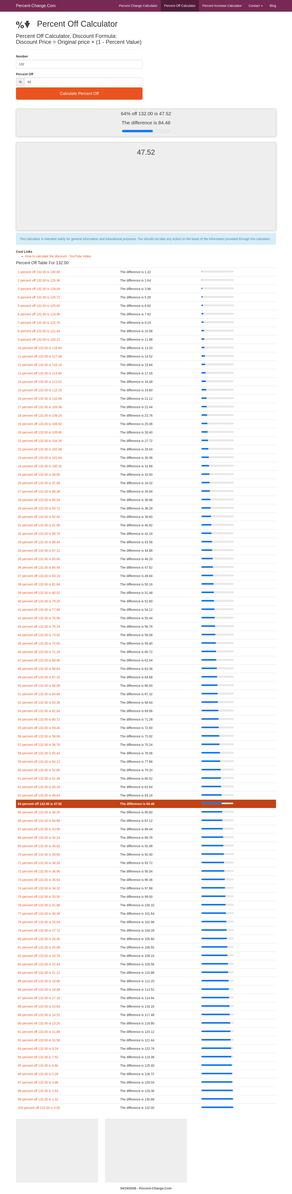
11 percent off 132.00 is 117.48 (40, 356)
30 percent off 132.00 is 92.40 (39, 517)
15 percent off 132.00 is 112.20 (40, 390)
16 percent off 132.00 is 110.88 (40, 398)
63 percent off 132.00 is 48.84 (39, 795)
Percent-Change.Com (36, 5)
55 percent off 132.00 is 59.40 (39, 728)
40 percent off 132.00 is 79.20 (39, 601)
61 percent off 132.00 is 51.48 (39, 778)
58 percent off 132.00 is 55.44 (39, 753)
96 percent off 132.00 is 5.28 (38, 1074)
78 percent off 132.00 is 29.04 (39, 922)
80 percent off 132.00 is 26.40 (39, 939)
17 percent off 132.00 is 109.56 (40, 407)
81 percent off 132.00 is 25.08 (39, 947)
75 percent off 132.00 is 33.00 (39, 897)
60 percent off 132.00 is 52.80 (39, 770)
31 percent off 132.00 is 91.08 (39, 525)
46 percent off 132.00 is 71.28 (39, 652)
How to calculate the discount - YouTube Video (58, 256)
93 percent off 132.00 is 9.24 (38, 1048)
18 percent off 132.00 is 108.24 (40, 415)
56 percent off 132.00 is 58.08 (39, 736)
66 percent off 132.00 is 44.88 (39, 821)
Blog (273, 6)
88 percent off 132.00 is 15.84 (39, 1006)
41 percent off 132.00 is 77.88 (39, 609)
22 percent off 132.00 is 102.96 (40, 449)
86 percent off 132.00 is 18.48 (39, 989)
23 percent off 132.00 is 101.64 (40, 458)
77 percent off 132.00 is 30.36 (39, 913)
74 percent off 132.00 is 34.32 (39, 888)
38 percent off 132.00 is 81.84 (39, 584)
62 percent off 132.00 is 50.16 (39, 787)
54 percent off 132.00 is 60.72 (39, 719)
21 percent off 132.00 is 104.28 (40, 441)
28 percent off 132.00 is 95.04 (39, 500)
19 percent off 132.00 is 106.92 (40, 424)
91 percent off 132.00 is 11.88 (39, 1032)
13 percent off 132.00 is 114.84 (40, 373)
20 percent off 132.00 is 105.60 (40, 432)
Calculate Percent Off (79, 93)
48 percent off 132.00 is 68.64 (39, 669)
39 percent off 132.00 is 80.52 (39, 593)
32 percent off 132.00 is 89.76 (39, 534)
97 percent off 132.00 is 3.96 (38, 1082)
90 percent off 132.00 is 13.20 (39, 1023)
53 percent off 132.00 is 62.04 (39, 711)
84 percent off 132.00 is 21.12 (39, 973)
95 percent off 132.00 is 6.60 (38, 1065)
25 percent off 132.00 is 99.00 (39, 474)
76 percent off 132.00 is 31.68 (39, 905)
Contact (256, 6)
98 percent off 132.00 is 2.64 (38, 1091)
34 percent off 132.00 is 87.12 (39, 550)
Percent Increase (222, 6)
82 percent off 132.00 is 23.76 (39, 956)
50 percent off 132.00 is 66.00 (39, 685)
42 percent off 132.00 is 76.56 (39, 618)
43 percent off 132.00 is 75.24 (39, 626)
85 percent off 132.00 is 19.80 (39, 981)
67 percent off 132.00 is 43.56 (39, 829)
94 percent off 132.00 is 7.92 (38, 1057)
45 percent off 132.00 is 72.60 (39, 643)
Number (22, 56)
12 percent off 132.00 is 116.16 (40, 365)
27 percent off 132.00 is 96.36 (39, 491)
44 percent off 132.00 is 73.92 (39, 635)
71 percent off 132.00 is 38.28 (39, 863)
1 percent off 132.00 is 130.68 (39, 272)
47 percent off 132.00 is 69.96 (39, 660)
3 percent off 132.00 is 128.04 (39, 289)
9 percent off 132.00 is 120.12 (39, 339)
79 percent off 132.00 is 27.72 (39, 930)
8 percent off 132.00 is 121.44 (39, 331)
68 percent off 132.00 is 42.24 (39, 837)
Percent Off (180, 6)
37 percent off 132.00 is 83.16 (39, 576)
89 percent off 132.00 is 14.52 (39, 1015)
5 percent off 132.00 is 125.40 (39, 306)
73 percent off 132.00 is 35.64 (39, 880)
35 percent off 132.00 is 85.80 (39, 559)
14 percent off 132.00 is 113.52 (40, 382)
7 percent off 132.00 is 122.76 (39, 322)
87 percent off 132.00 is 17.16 (39, 998)
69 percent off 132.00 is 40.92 (39, 846)
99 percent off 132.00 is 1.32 (38, 1099)
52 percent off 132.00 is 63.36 (39, 702)
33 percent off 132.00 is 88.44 (39, 542)
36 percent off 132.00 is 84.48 (39, 567)
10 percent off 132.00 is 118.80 (40, 348)
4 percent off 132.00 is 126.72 (39, 297)
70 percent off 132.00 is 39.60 (39, 854)
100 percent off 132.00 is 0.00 (39, 1108)
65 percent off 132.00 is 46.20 (39, 812)
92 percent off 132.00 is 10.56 (39, 1040)
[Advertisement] (146, 197)
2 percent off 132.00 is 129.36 (39, 280)
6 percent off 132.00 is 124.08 (39, 314)
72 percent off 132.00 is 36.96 (39, 871)
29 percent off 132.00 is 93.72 (39, 508)
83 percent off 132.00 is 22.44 (39, 964)
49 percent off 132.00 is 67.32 (39, 677)
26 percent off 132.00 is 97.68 (39, 483)
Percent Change (138, 6)
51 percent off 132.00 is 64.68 (39, 694)
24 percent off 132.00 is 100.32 (40, 466)
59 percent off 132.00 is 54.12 (39, 761)
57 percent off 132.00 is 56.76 (39, 745)
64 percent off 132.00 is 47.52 (40, 804)
